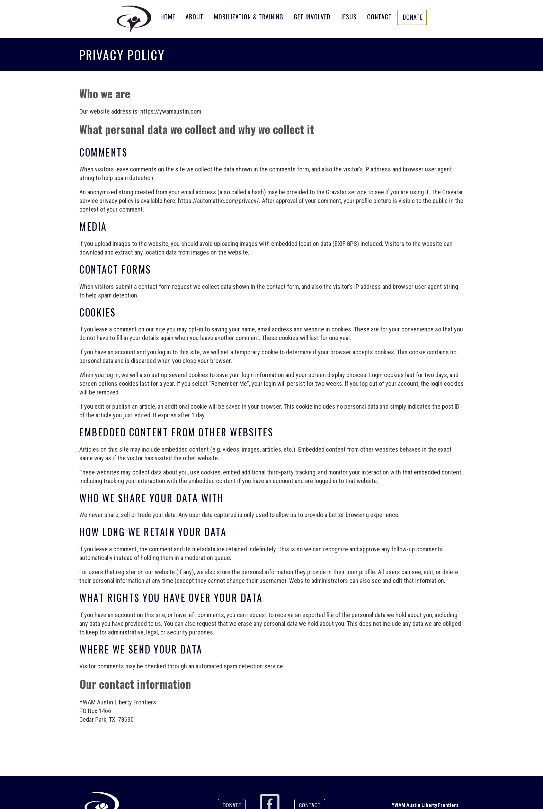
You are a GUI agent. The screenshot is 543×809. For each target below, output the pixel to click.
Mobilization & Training (248, 16)
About (195, 16)
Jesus (349, 16)
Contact (379, 16)
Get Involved (312, 16)
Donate (413, 16)
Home (167, 16)
